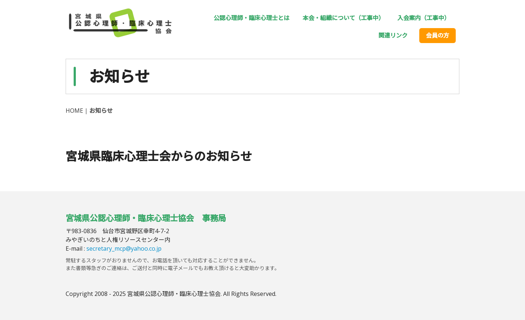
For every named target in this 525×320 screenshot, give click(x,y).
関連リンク (393, 35)
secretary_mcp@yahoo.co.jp (124, 248)
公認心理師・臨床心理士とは (251, 18)
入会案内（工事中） (423, 18)
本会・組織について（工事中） (343, 18)
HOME (74, 111)
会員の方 (437, 35)
